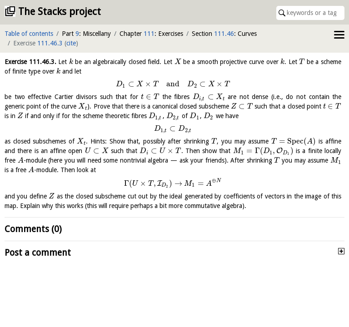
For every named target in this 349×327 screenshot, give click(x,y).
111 (149, 33)
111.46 (224, 33)
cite (71, 43)
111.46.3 (50, 43)
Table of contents (29, 33)
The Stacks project (59, 11)
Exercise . (30, 61)
